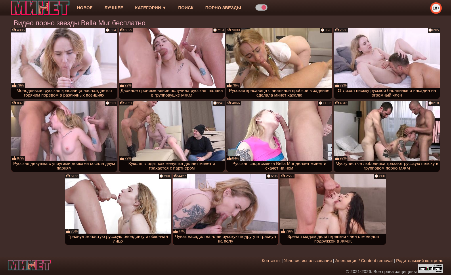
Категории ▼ (151, 7)
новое (85, 7)
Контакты (271, 260)
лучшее (113, 7)
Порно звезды (223, 7)
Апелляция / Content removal (364, 260)
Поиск (186, 7)
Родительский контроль (419, 260)
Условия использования (308, 260)
